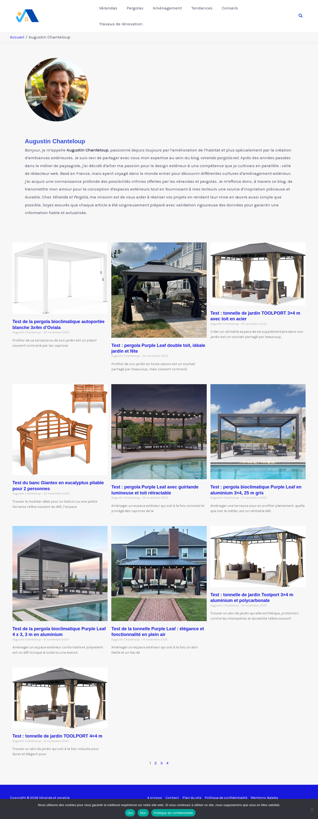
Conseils (229, 13)
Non (143, 812)
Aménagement (168, 13)
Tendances (202, 13)
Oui (130, 812)
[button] (301, 13)
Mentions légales (264, 792)
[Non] (311, 808)
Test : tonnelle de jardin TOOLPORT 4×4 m (57, 730)
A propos (154, 792)
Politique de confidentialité (226, 792)
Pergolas (137, 13)
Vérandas (112, 13)
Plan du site (191, 792)
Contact (172, 792)
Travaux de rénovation (267, 13)
